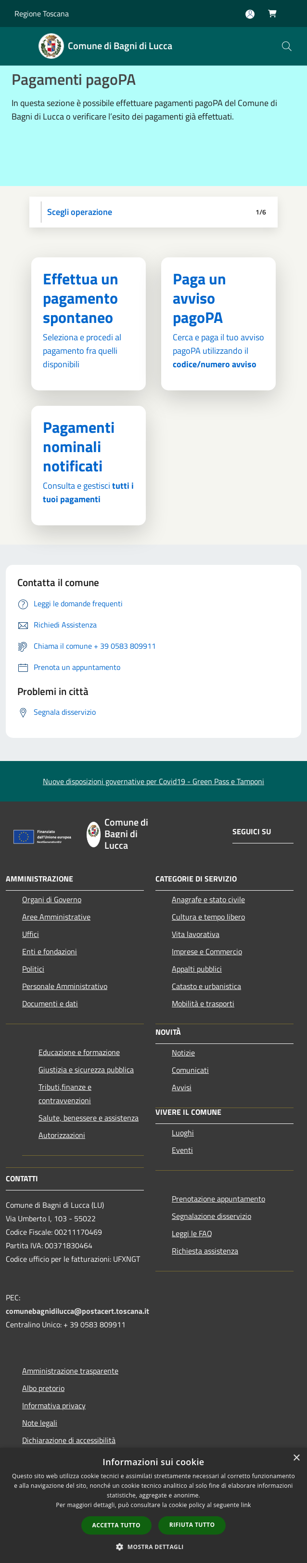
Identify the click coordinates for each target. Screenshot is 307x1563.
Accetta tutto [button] (116, 1525)
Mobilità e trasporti (203, 1003)
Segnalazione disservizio (211, 1216)
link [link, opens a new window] (246, 1505)
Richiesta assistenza (205, 1250)
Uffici (30, 934)
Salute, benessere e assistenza (88, 1117)
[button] (153, 1546)
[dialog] (153, 1505)
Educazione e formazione (79, 1052)
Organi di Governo (51, 899)
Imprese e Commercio (207, 951)
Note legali (39, 1423)
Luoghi (183, 1132)
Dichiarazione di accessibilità (68, 1440)
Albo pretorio (43, 1388)
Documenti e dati (50, 1003)
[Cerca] (287, 46)
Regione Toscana (41, 13)
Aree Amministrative (56, 916)
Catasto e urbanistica (206, 986)
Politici (33, 969)
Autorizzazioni (61, 1135)
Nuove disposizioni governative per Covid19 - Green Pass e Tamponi (153, 781)
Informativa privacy (54, 1405)
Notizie (183, 1052)
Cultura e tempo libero (208, 916)
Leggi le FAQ (192, 1233)
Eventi (182, 1150)
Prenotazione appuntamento (218, 1198)
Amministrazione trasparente (70, 1370)
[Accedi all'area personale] (250, 14)
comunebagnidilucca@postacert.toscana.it (77, 1311)
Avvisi (182, 1087)
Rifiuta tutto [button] (192, 1525)
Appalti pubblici (197, 969)
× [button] (296, 1458)
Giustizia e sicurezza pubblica (86, 1069)
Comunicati (190, 1070)
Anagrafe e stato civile (208, 899)
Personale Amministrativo (64, 986)
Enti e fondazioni (49, 951)
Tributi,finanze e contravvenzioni (64, 1093)
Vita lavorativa (195, 934)
